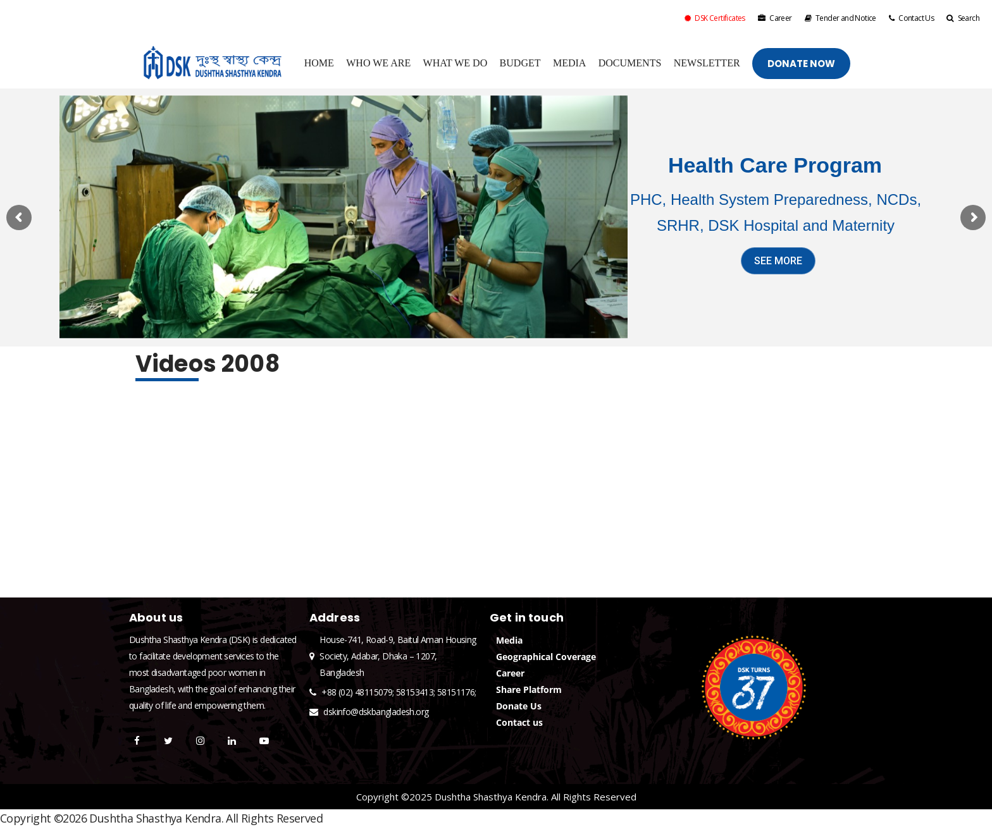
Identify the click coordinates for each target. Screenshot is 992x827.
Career (775, 18)
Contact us (519, 722)
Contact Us (911, 18)
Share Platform (529, 689)
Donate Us (519, 706)
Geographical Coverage (546, 657)
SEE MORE (778, 261)
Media (509, 640)
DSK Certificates (715, 18)
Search (962, 18)
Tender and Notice (840, 18)
